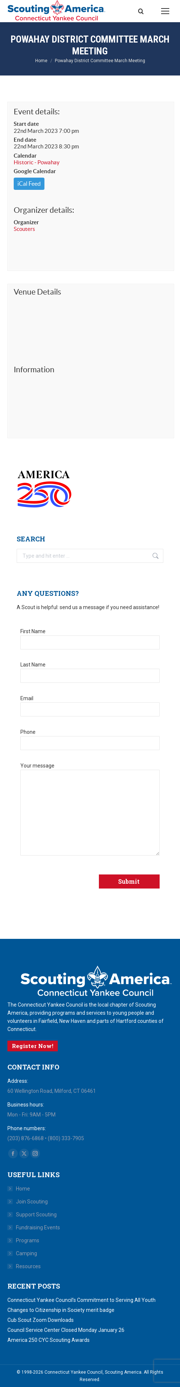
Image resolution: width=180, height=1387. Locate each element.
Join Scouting (32, 1202)
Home (23, 1189)
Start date (26, 124)
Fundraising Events (38, 1227)
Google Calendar (35, 171)
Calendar (25, 155)
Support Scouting (36, 1215)
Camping (26, 1253)
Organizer (26, 222)
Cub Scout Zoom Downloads (40, 1320)
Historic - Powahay (37, 162)
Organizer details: (44, 210)
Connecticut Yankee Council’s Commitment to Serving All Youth (81, 1300)
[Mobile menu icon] (165, 11)
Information (34, 369)
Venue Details (37, 292)
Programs (27, 1240)
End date (25, 140)
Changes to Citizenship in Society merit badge (60, 1310)
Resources (28, 1266)
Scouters (24, 229)
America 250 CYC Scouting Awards (48, 1340)
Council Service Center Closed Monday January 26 (65, 1330)
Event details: (37, 111)
